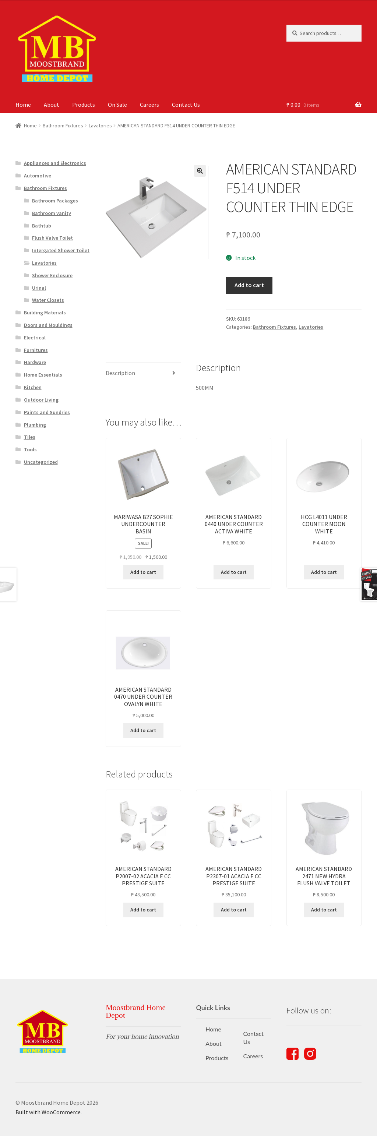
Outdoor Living (41, 399)
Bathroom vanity (51, 213)
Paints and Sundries (47, 412)
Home (23, 104)
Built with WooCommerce (48, 1112)
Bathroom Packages (55, 200)
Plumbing (35, 424)
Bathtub (41, 225)
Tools (30, 449)
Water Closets (48, 300)
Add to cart (249, 285)
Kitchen (33, 387)
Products (83, 104)
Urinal (39, 288)
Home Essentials (43, 374)
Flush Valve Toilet (52, 237)
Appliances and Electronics (55, 163)
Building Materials (45, 312)
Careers (149, 104)
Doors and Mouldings (48, 325)
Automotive (37, 175)
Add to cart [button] (143, 572)
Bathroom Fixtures (63, 125)
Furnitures (36, 350)
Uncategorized (41, 462)
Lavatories (100, 125)
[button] (200, 171)
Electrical (35, 337)
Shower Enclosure (52, 275)
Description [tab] (120, 373)
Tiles (29, 437)
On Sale (117, 104)
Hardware (35, 362)
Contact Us (186, 104)
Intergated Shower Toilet (60, 250)
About (51, 104)
